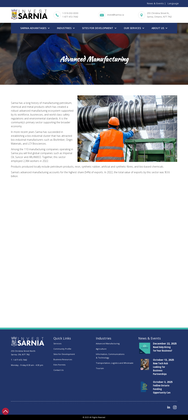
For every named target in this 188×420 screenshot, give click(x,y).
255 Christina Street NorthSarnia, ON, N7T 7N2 (23, 353)
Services (57, 343)
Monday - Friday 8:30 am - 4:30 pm (27, 365)
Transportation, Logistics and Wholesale (114, 363)
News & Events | (156, 3)
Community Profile (62, 348)
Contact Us (58, 370)
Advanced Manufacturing (108, 343)
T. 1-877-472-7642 (19, 359)
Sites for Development (64, 354)
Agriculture (101, 348)
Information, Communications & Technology (110, 356)
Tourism (100, 368)
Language (173, 3)
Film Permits (59, 364)
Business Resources (62, 359)
